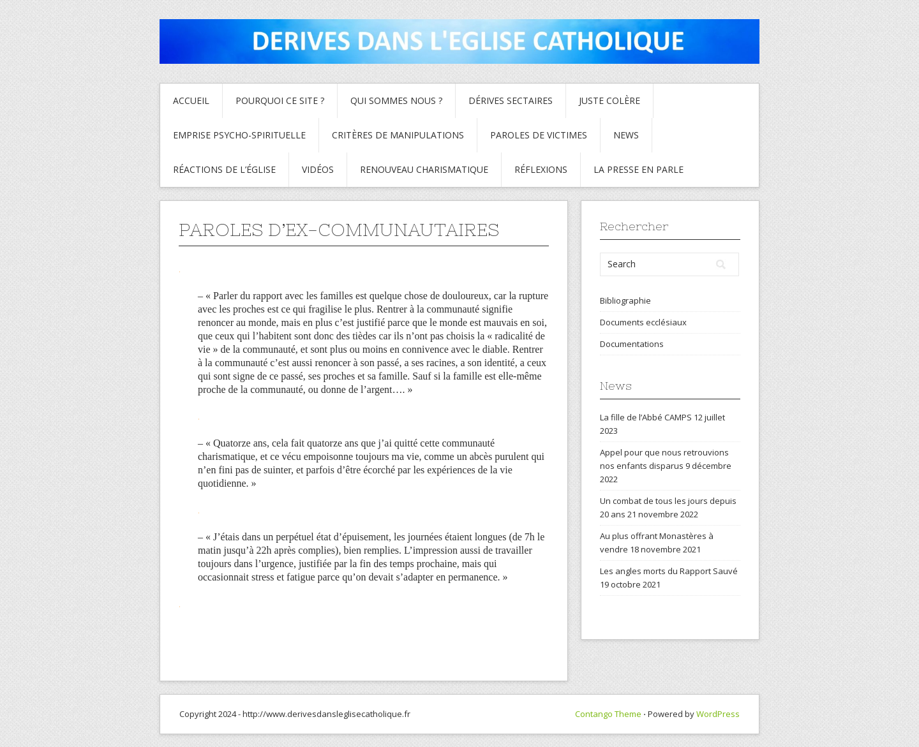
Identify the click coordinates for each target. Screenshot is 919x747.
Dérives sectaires (510, 100)
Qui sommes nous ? (396, 100)
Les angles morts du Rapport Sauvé (669, 571)
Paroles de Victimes (538, 135)
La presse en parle (639, 169)
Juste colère (609, 100)
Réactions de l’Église (224, 169)
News (626, 135)
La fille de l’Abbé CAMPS (646, 417)
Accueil (191, 100)
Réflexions (540, 169)
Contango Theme (608, 714)
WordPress (718, 714)
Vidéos (318, 169)
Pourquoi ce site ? (279, 100)
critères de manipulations (398, 135)
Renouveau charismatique (424, 169)
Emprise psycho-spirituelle (239, 135)
